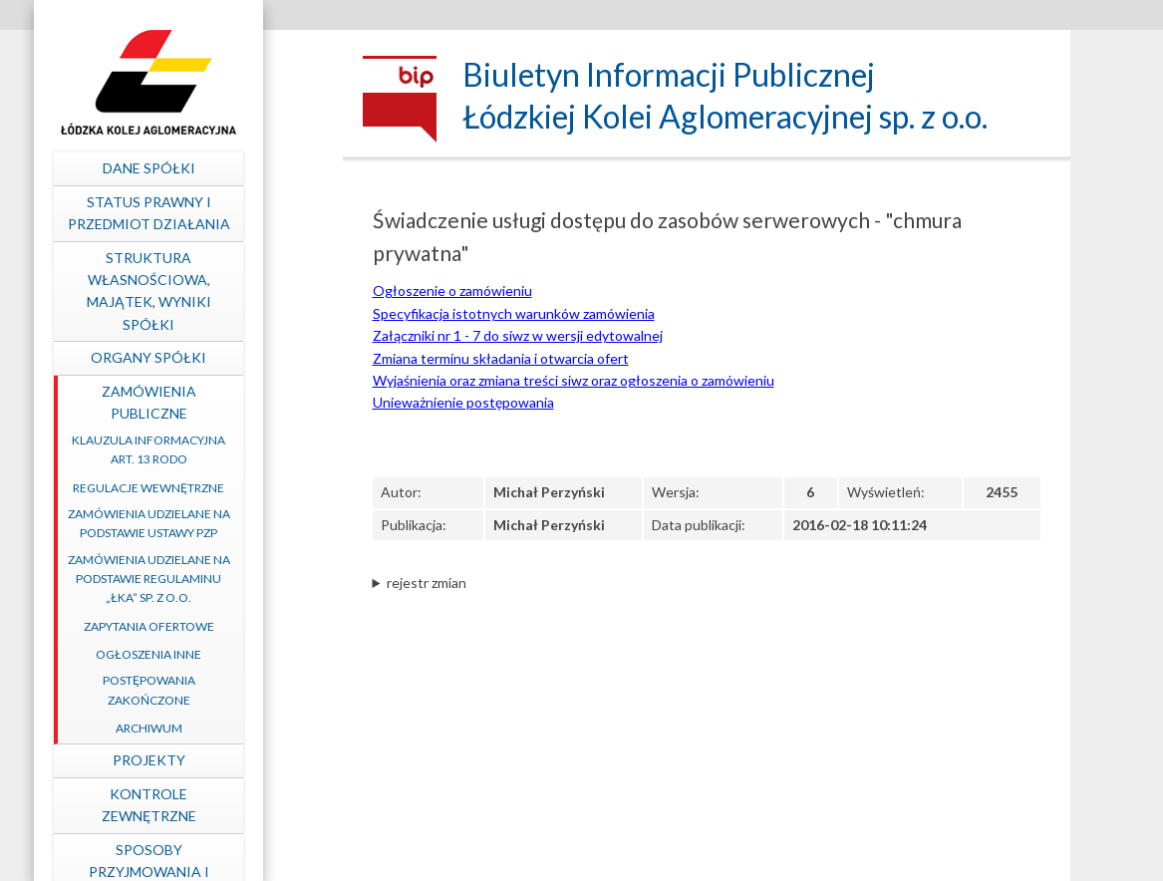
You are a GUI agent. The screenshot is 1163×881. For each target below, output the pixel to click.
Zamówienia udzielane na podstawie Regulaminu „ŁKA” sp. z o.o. (218, 578)
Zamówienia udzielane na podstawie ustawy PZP (218, 523)
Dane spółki (217, 167)
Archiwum (217, 728)
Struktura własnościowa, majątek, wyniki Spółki (217, 291)
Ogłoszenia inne (218, 654)
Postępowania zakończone (217, 690)
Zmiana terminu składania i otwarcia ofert (501, 358)
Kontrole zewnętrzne (217, 804)
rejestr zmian (426, 582)
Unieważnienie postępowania (463, 402)
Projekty (217, 759)
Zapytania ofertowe (217, 626)
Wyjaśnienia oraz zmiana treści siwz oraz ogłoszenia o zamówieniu (573, 380)
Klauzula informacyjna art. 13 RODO (218, 449)
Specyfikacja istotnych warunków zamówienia (514, 313)
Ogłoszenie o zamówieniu (452, 290)
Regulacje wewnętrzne (218, 487)
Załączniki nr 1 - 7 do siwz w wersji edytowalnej (518, 335)
